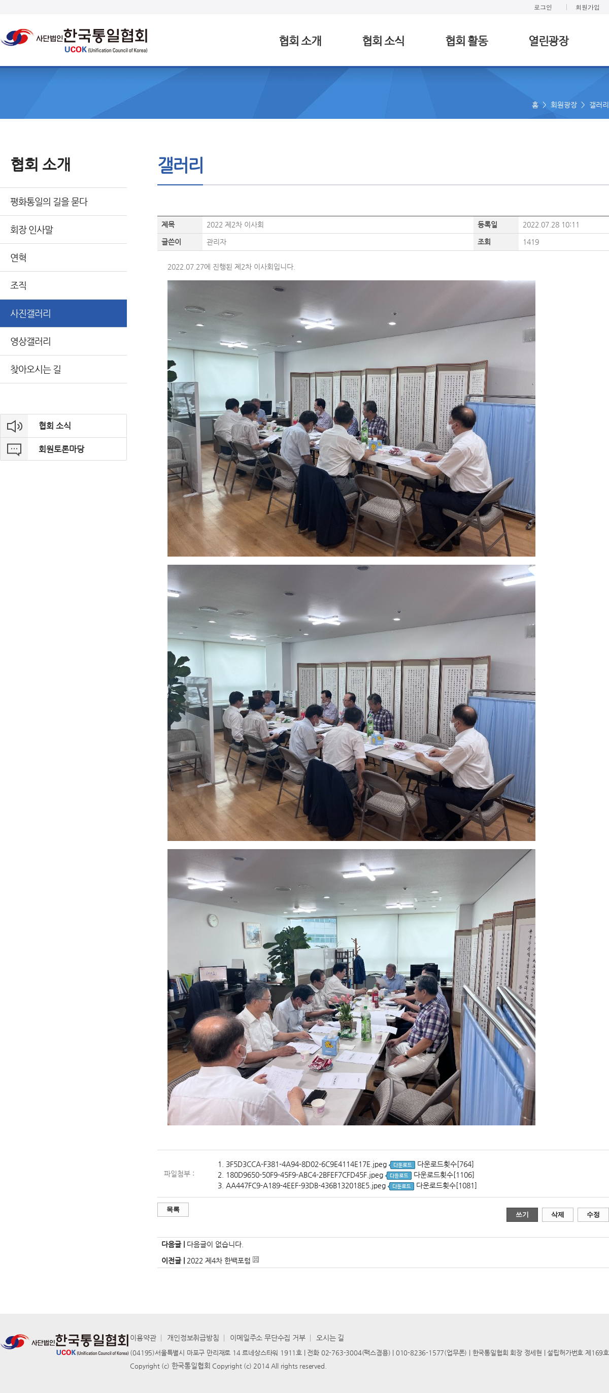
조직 (18, 285)
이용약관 (143, 1338)
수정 (593, 1214)
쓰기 (522, 1214)
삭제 (557, 1214)
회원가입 (588, 7)
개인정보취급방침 (193, 1338)
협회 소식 (383, 41)
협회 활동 (466, 41)
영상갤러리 (30, 341)
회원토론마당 (61, 449)
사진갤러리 (30, 313)
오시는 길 (330, 1338)
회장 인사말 (31, 229)
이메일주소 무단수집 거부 (267, 1338)
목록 (173, 1209)
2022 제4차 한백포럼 (220, 1260)
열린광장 (548, 41)
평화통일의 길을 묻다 (48, 201)
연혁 (18, 257)
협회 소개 (300, 41)
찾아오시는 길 (35, 369)
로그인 (543, 7)
